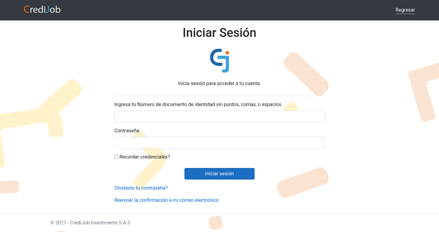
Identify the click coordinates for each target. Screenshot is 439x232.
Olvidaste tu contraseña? (141, 188)
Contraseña (126, 131)
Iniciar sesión (219, 174)
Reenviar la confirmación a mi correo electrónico (166, 200)
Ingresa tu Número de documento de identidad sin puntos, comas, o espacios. (198, 104)
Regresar (405, 10)
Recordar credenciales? (142, 157)
